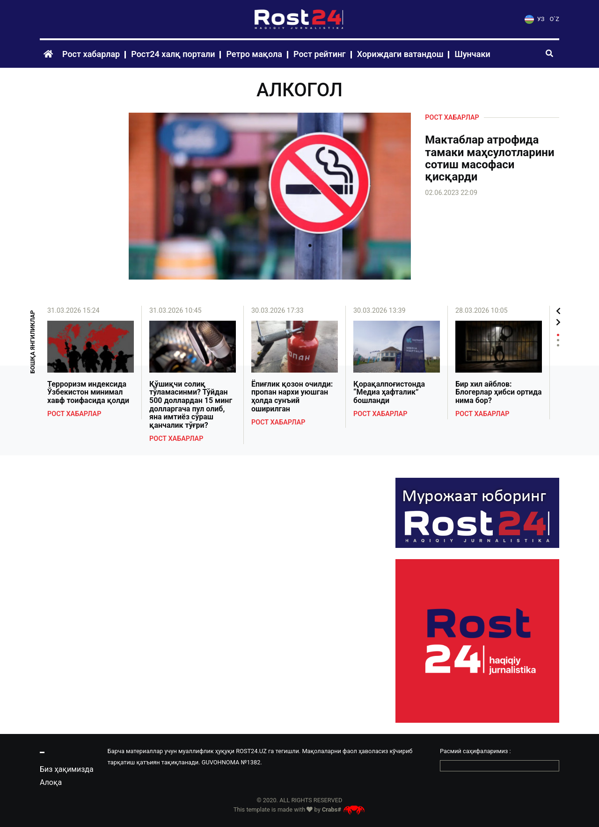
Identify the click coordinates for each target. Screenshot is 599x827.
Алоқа (51, 782)
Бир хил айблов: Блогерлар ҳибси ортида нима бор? (498, 392)
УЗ (534, 18)
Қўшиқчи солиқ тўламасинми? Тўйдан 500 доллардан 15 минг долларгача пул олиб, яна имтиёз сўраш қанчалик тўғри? (190, 405)
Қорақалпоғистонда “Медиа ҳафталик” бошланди (389, 392)
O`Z (554, 18)
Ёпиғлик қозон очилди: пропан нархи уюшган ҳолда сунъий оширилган (292, 396)
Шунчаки (472, 54)
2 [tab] (558, 340)
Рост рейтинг (319, 54)
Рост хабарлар (91, 54)
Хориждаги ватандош (400, 54)
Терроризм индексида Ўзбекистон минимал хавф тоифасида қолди (88, 392)
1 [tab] (558, 335)
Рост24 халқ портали (173, 54)
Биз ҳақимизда (67, 769)
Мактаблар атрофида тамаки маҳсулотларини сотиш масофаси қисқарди (489, 158)
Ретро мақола (254, 54)
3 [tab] (558, 345)
